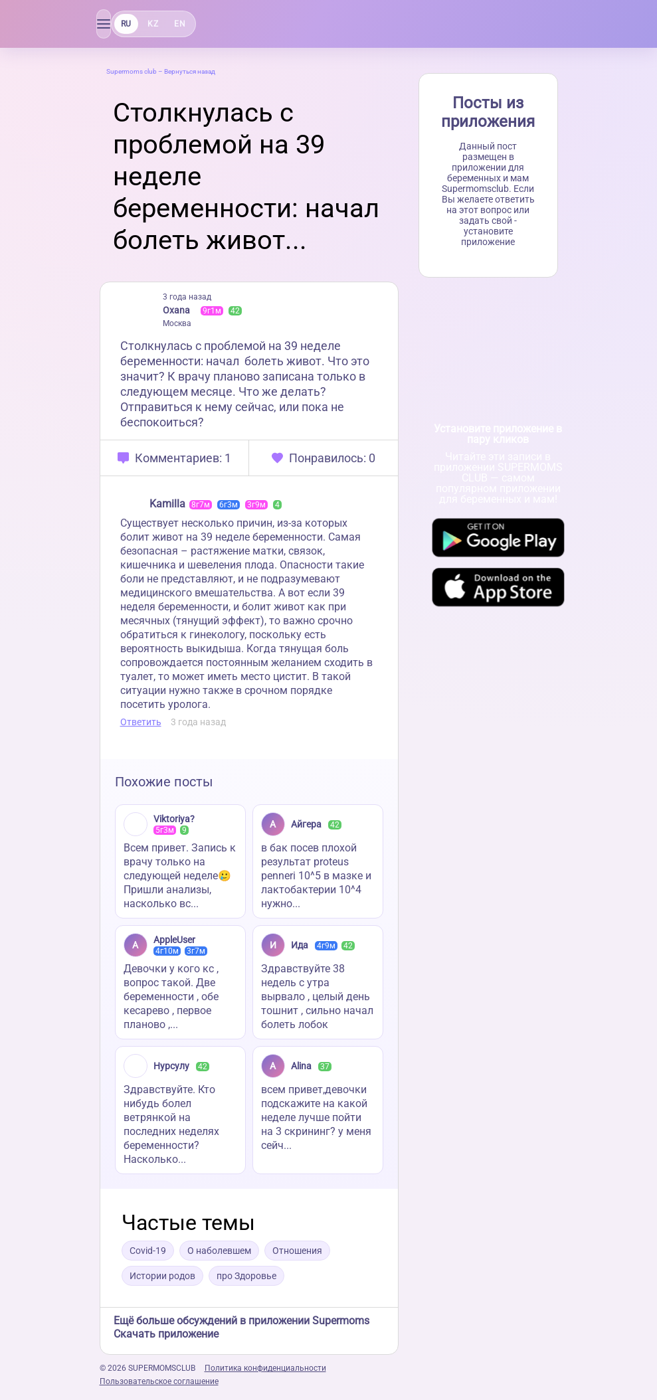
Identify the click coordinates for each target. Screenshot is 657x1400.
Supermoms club (131, 71)
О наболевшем (219, 1250)
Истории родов (162, 1275)
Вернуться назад (189, 71)
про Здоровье (246, 1275)
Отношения (297, 1250)
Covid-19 (148, 1250)
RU (126, 24)
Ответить (140, 722)
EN (179, 24)
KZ (152, 24)
